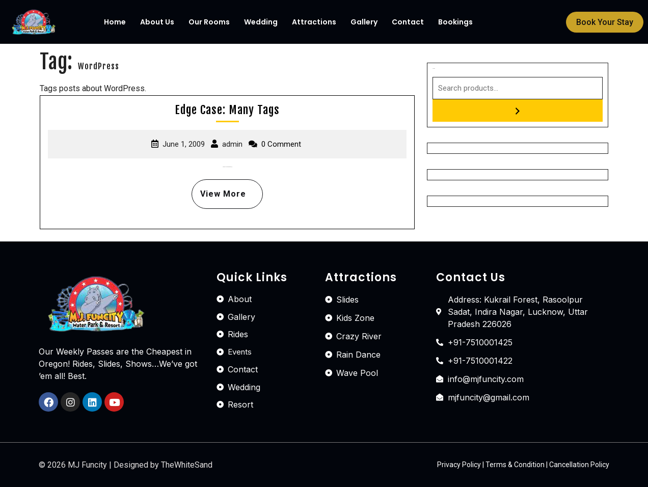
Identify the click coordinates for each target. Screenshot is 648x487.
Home (115, 22)
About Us (157, 22)
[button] (604, 22)
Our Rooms (209, 22)
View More (219, 189)
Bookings (455, 22)
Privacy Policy (459, 465)
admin (232, 144)
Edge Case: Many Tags (227, 110)
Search (434, 68)
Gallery (363, 22)
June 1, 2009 (184, 144)
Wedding (261, 22)
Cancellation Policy (579, 465)
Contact (408, 22)
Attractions (314, 22)
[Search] (518, 110)
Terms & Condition (515, 465)
